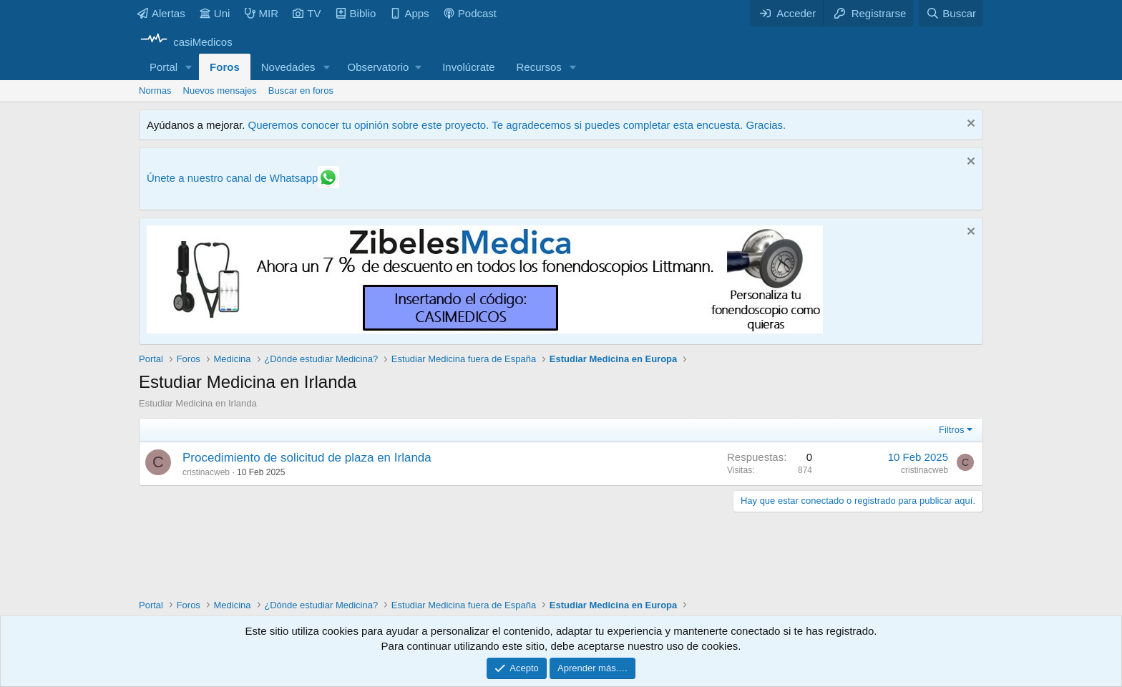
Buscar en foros (300, 90)
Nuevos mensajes (220, 90)
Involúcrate (468, 67)
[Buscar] (951, 13)
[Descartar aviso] (969, 124)
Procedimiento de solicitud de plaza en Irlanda (306, 457)
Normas (155, 90)
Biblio (356, 13)
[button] (189, 67)
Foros (225, 67)
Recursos (539, 67)
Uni (215, 13)
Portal (163, 67)
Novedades (288, 67)
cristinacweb (206, 472)
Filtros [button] (951, 429)
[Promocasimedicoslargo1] (485, 329)
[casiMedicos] (186, 42)
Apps (409, 13)
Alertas (161, 13)
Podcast (470, 13)
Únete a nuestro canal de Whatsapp (232, 178)
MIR (262, 13)
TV (307, 13)
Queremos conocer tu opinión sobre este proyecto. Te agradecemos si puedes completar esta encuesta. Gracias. (517, 125)
